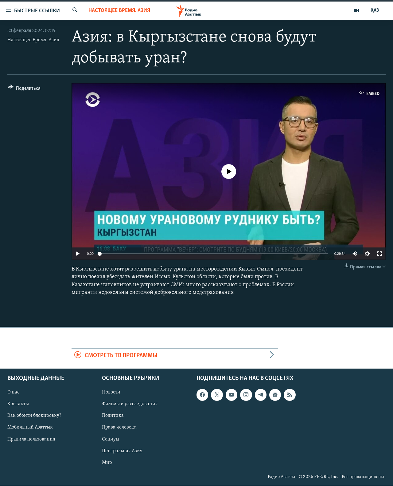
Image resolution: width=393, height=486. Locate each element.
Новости (111, 392)
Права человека (119, 427)
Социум (110, 439)
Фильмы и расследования (130, 404)
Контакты (18, 404)
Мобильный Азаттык (30, 427)
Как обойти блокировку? (34, 415)
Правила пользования (31, 439)
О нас (13, 392)
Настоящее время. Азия (119, 11)
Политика (113, 415)
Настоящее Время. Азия (33, 40)
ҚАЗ (375, 10)
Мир (107, 462)
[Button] (24, 89)
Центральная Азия (122, 450)
